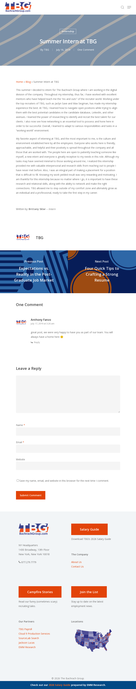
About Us (76, 562)
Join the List (89, 592)
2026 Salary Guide (59, 685)
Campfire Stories (40, 592)
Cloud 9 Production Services (34, 633)
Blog (28, 81)
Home (19, 81)
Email (20, 442)
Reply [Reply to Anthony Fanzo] (37, 342)
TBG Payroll (25, 629)
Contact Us (77, 566)
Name (20, 425)
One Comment (85, 49)
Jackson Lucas (27, 642)
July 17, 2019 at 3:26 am (42, 323)
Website (20, 459)
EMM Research (27, 647)
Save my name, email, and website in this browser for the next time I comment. (64, 480)
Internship (68, 31)
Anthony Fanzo (41, 320)
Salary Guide (89, 529)
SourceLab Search (29, 638)
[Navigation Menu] (129, 7)
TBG (46, 49)
